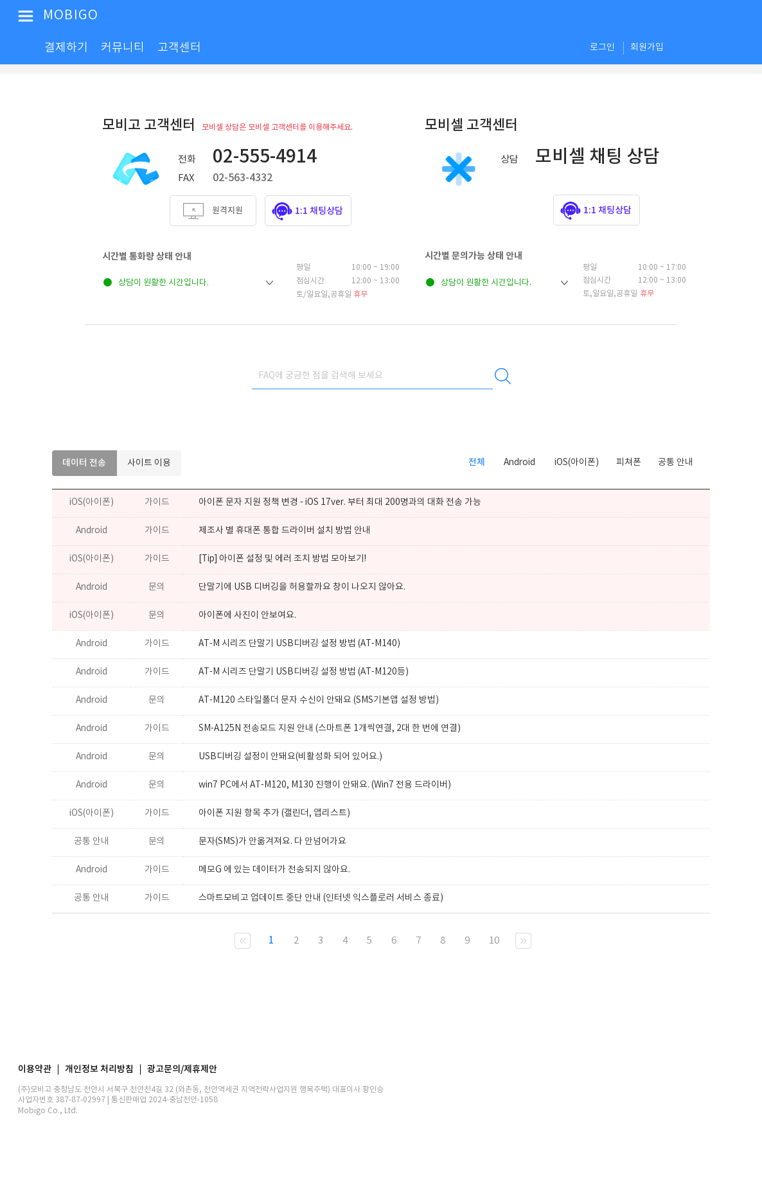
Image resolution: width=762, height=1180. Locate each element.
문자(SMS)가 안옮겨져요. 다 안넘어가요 (272, 841)
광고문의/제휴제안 (182, 1069)
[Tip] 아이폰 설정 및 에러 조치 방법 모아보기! (282, 559)
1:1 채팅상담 (319, 211)
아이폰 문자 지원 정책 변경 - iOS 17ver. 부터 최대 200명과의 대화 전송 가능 (340, 502)
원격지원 (227, 211)
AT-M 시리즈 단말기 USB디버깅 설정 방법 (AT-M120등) (304, 672)
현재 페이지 (243, 941)
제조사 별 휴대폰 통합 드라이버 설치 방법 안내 (285, 530)
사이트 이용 (149, 463)
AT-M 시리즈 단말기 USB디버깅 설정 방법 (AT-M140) (299, 643)
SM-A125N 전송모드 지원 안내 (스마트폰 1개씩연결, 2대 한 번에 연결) (330, 728)
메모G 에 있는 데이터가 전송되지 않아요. (274, 870)
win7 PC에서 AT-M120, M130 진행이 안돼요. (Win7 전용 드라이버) (325, 785)
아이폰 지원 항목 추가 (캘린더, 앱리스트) (274, 813)
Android (519, 462)
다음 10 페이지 (523, 941)
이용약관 (34, 1069)
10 (494, 940)
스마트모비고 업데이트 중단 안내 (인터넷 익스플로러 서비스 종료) (321, 898)
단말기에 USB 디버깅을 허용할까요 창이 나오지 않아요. (302, 587)
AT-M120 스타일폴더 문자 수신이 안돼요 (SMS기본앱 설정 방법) (319, 700)
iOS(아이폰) (576, 462)
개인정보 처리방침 (99, 1069)
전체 (476, 462)
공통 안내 (675, 462)
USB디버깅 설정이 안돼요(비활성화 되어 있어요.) (290, 757)
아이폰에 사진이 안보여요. (247, 615)
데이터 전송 (84, 463)
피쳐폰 (628, 462)
